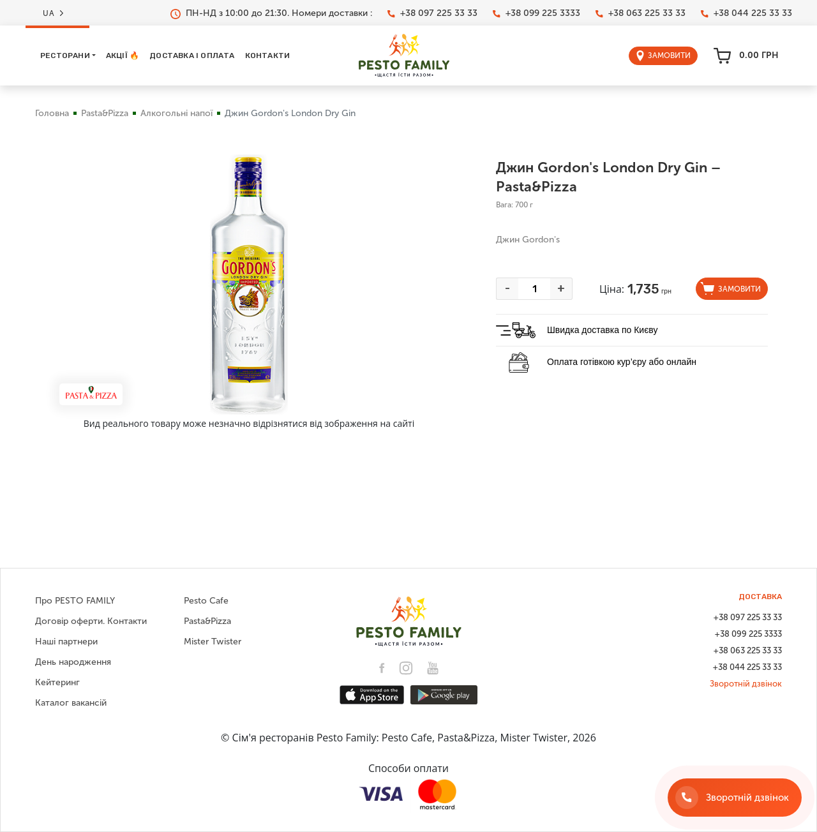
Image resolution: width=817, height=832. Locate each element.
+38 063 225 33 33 (641, 13)
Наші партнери (66, 641)
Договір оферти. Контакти (91, 621)
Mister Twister (212, 641)
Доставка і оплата (191, 55)
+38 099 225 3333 (536, 13)
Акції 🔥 (122, 55)
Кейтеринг (57, 682)
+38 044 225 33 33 (746, 13)
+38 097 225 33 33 (432, 13)
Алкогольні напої (176, 113)
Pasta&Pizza (104, 113)
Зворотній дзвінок (746, 683)
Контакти (267, 55)
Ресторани (65, 55)
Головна (52, 113)
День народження (73, 662)
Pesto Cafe (206, 600)
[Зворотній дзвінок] (735, 797)
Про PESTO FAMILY (75, 600)
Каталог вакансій (71, 702)
